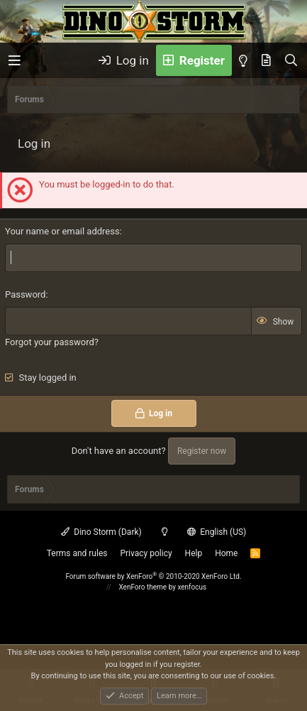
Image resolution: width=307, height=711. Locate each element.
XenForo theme (142, 587)
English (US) (217, 532)
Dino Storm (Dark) (101, 532)
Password (25, 294)
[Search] (291, 60)
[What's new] (266, 60)
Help (194, 553)
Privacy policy (146, 553)
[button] (14, 61)
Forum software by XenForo (153, 576)
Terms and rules (77, 553)
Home (226, 553)
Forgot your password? (52, 342)
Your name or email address (62, 231)
